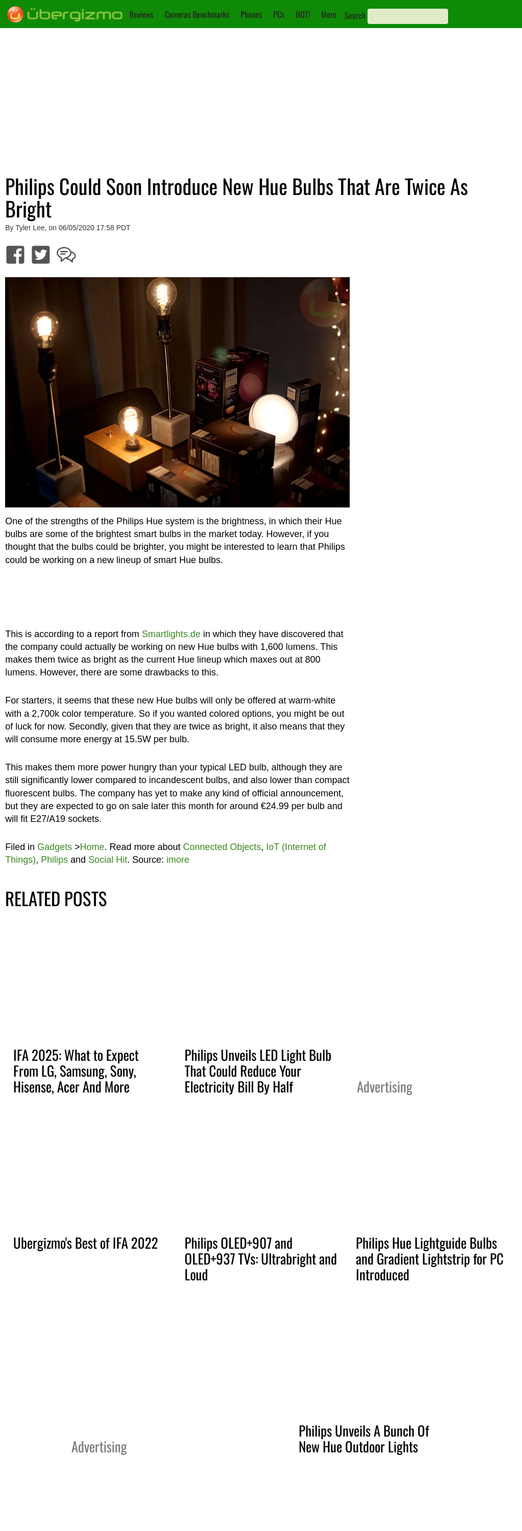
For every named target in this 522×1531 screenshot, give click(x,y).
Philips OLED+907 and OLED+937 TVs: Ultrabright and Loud (261, 1258)
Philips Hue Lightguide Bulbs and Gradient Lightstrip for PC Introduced (430, 1258)
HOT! (303, 14)
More (328, 14)
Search (355, 15)
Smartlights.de (171, 634)
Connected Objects (222, 847)
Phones (251, 14)
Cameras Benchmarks (197, 14)
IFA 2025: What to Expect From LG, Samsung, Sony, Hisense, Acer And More (76, 1070)
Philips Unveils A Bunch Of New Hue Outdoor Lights (364, 1438)
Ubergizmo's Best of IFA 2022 (85, 1242)
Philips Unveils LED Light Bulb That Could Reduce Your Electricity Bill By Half (258, 1070)
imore (177, 860)
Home (92, 847)
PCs (278, 14)
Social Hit (107, 860)
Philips (54, 860)
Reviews (141, 14)
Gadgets (54, 847)
